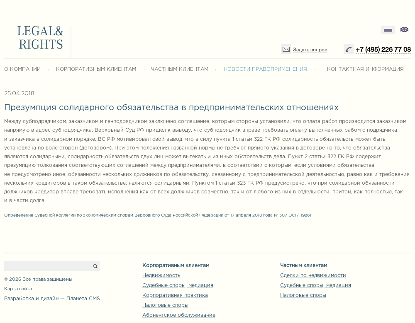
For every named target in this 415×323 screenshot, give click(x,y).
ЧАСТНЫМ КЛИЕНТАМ (179, 69)
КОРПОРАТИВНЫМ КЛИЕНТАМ (96, 69)
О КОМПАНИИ (22, 69)
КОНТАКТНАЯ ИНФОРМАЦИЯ (365, 69)
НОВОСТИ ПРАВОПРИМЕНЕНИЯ (265, 69)
